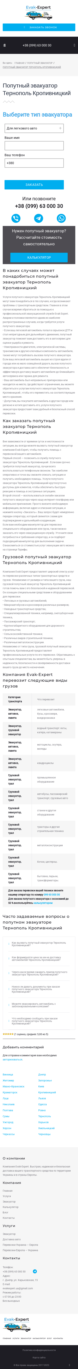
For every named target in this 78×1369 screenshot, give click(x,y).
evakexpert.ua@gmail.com (18, 1288)
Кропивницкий (47, 1092)
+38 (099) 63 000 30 (37, 45)
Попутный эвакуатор (40, 63)
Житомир (8, 1080)
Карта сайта (39, 1357)
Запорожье (45, 1080)
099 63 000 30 (52, 894)
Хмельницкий (46, 1128)
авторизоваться (12, 1059)
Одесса (42, 1104)
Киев (41, 1086)
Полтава (8, 1110)
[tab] (39, 944)
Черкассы (9, 1134)
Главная (19, 63)
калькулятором (43, 903)
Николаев (9, 1104)
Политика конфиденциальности (39, 1350)
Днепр (42, 1074)
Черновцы (44, 1134)
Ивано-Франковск (13, 1086)
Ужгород (8, 1122)
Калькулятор (39, 257)
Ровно (42, 1110)
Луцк (6, 1098)
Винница (8, 1074)
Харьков (43, 1122)
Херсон (7, 1128)
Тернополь (44, 1116)
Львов (42, 1098)
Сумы (6, 1116)
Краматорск (10, 1092)
